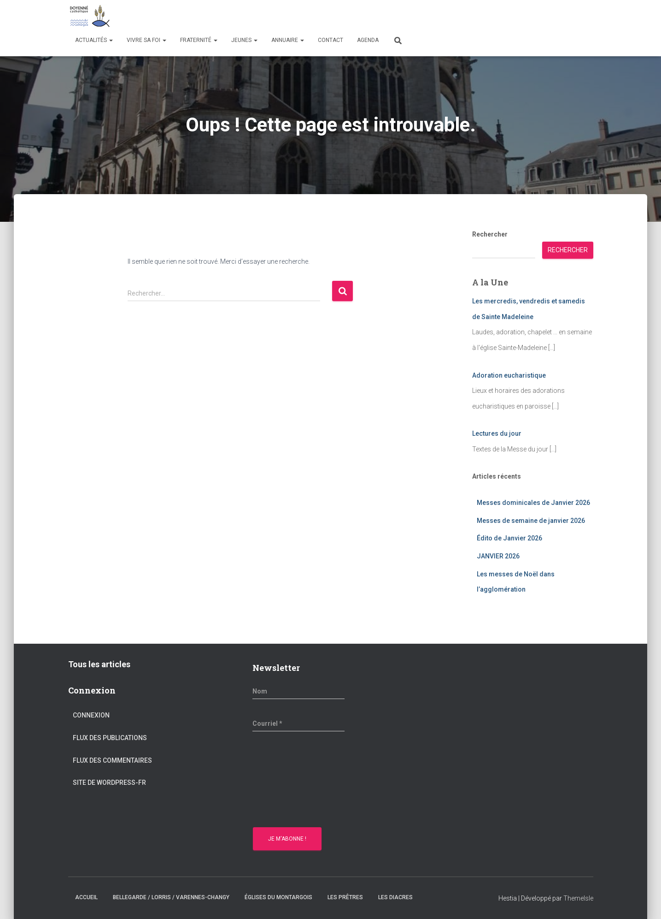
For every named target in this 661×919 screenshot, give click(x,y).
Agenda (368, 40)
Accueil (86, 897)
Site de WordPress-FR (109, 782)
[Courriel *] (298, 723)
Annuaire (287, 40)
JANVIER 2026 (498, 556)
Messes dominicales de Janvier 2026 (533, 502)
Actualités (94, 40)
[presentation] (290, 780)
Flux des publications (110, 737)
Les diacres (395, 897)
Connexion (91, 715)
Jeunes (244, 40)
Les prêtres (345, 897)
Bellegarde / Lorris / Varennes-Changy (171, 897)
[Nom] (298, 691)
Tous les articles (99, 664)
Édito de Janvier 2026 (509, 538)
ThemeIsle (578, 898)
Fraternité (198, 40)
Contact (330, 40)
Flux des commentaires (112, 760)
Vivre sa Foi (146, 40)
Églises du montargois (278, 897)
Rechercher (490, 234)
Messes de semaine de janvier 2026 (531, 520)
